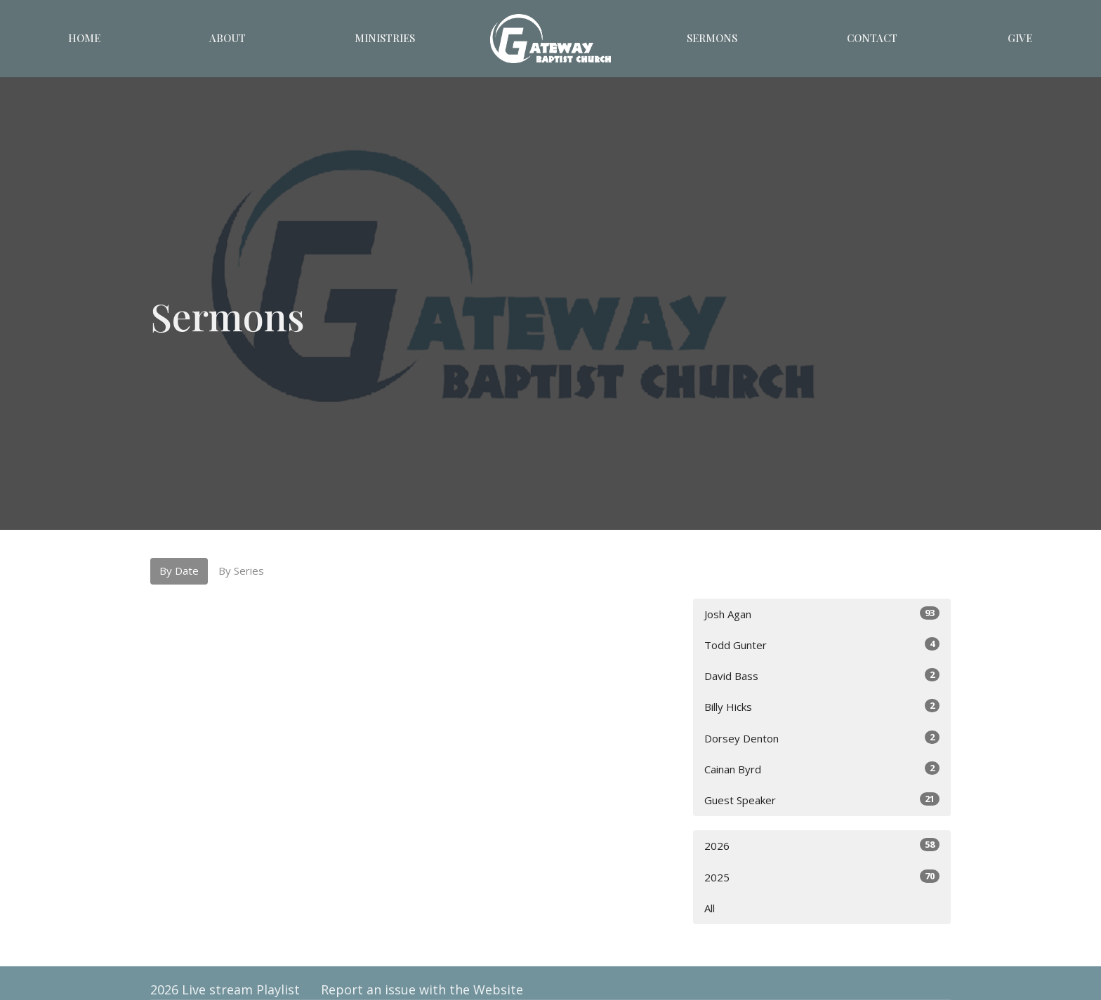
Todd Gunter (822, 644)
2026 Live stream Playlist (225, 989)
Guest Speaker (822, 799)
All (709, 908)
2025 (822, 876)
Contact (872, 38)
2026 (822, 845)
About (227, 38)
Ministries (385, 38)
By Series (241, 571)
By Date (179, 571)
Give (1020, 38)
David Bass (822, 675)
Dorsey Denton (822, 738)
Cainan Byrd (822, 768)
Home (84, 38)
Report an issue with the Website (422, 989)
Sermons (712, 38)
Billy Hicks (822, 706)
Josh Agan (822, 613)
